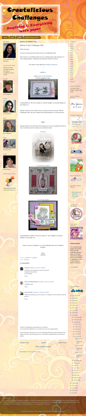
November (77, 319)
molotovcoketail (48, 411)
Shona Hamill (28, 292)
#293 (71, 72)
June (75, 368)
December (77, 317)
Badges (19, 37)
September (77, 360)
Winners (26, 259)
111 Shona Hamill (43, 200)
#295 (71, 77)
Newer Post (24, 343)
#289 (71, 64)
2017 (73, 385)
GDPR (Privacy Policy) (32, 37)
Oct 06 (77, 336)
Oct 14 (77, 331)
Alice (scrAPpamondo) (31, 281)
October (76, 322)
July (75, 365)
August (76, 363)
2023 (73, 305)
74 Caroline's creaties (43, 165)
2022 (73, 308)
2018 (73, 383)
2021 (73, 310)
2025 (73, 300)
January (76, 380)
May (75, 370)
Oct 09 (77, 334)
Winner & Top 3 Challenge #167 (78, 348)
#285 (71, 55)
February (76, 377)
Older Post (62, 343)
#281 (71, 46)
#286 (71, 57)
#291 (71, 68)
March (75, 375)
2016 (73, 388)
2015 (73, 390)
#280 (71, 44)
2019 (73, 315)
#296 (71, 79)
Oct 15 (77, 329)
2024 (73, 303)
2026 (73, 298)
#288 (71, 61)
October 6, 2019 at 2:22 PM (46, 281)
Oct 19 (77, 326)
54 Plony (43, 131)
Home (5, 37)
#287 (71, 59)
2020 (73, 312)
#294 (71, 75)
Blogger (63, 411)
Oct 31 (77, 324)
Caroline (26, 267)
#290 (71, 66)
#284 (71, 53)
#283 (71, 50)
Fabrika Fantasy (51, 64)
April (75, 372)
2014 (73, 393)
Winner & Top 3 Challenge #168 (78, 341)
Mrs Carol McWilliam (45, 76)
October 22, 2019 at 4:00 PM (41, 292)
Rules (12, 37)
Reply (26, 276)
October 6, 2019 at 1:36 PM (37, 267)
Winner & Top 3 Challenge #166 (78, 355)
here (27, 105)
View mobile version (43, 346)
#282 (71, 48)
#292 (71, 70)
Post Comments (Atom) (34, 351)
